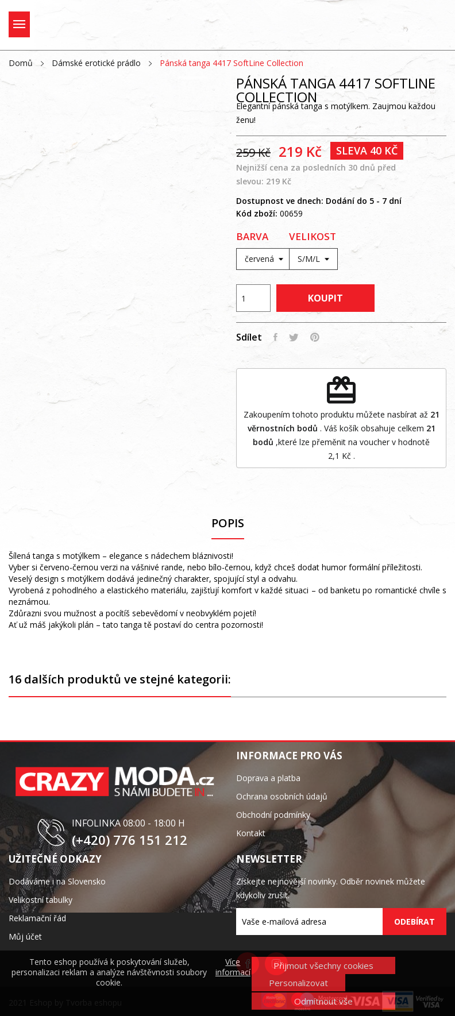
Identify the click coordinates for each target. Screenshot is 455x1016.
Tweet (293, 337)
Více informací (232, 967)
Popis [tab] (227, 523)
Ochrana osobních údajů (281, 796)
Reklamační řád (37, 918)
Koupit (325, 298)
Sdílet (275, 337)
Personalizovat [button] (298, 982)
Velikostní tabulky (40, 899)
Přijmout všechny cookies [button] (323, 965)
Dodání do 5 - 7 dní (364, 200)
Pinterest (314, 337)
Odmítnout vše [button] (323, 1001)
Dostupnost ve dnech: (279, 200)
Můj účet (25, 936)
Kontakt (250, 833)
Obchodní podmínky (273, 814)
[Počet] (253, 298)
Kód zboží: (256, 213)
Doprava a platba (268, 777)
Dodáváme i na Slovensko (57, 881)
